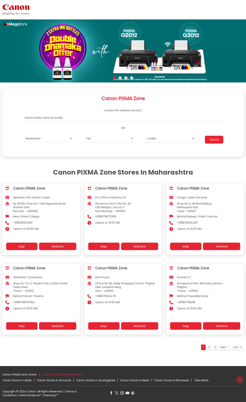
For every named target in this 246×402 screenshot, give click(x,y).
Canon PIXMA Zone (29, 188)
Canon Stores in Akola (17, 380)
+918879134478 (105, 296)
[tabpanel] (123, 50)
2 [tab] (120, 77)
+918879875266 (105, 216)
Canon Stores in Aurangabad (95, 380)
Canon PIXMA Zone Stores (19, 374)
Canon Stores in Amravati (54, 380)
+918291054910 (22, 222)
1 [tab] (114, 77)
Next (223, 347)
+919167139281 (186, 302)
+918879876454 (24, 302)
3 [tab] (125, 77)
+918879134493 (187, 222)
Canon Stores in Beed (134, 380)
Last (235, 347)
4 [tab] (131, 77)
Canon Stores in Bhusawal (171, 380)
